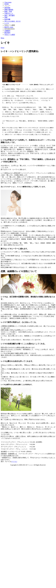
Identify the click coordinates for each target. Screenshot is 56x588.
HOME (6, 4)
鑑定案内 (7, 32)
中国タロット (8, 13)
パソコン (14, 461)
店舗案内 (7, 30)
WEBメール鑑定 (9, 34)
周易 (5, 17)
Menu (2, 38)
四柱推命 (7, 7)
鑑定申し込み (8, 27)
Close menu (7, 2)
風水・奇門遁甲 (9, 15)
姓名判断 (7, 19)
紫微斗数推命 (8, 9)
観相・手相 (8, 11)
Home (2, 47)
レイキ (6, 23)
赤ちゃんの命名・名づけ (12, 21)
